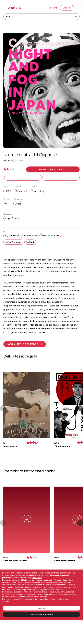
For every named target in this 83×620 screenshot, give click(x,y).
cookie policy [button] (37, 578)
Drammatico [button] (38, 191)
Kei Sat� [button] (30, 242)
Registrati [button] (52, 7)
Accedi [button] (66, 7)
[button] (53, 169)
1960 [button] (7, 191)
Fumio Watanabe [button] (30, 235)
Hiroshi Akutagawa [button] (14, 242)
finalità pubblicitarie (27, 587)
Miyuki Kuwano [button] (12, 235)
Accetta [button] (41, 608)
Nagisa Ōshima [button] (12, 218)
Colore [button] (18, 204)
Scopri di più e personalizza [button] (41, 614)
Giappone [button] (20, 191)
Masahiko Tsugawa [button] (50, 235)
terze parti (39, 580)
